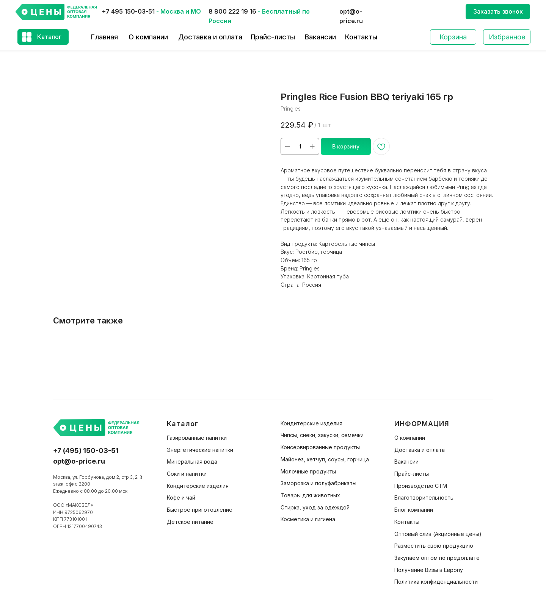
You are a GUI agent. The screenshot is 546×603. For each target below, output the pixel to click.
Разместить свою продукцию (433, 545)
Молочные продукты (308, 471)
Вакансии (320, 37)
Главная (104, 37)
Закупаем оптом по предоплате (437, 558)
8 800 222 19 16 (232, 11)
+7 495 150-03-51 (128, 11)
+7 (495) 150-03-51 (86, 451)
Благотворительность (423, 497)
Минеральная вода (192, 461)
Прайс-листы (273, 37)
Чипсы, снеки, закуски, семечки (322, 435)
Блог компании (413, 509)
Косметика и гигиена (308, 519)
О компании (148, 37)
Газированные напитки (197, 437)
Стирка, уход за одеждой (315, 507)
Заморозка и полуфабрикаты (318, 483)
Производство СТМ (420, 486)
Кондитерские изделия (198, 486)
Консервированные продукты (320, 447)
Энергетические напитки (200, 450)
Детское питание (190, 522)
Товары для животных (310, 495)
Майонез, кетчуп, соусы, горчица (325, 459)
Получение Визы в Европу (428, 570)
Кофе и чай (181, 497)
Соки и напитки (187, 473)
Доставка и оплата (210, 37)
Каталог (49, 37)
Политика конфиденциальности (436, 581)
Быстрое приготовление (199, 509)
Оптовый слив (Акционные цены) (438, 534)
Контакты (361, 37)
